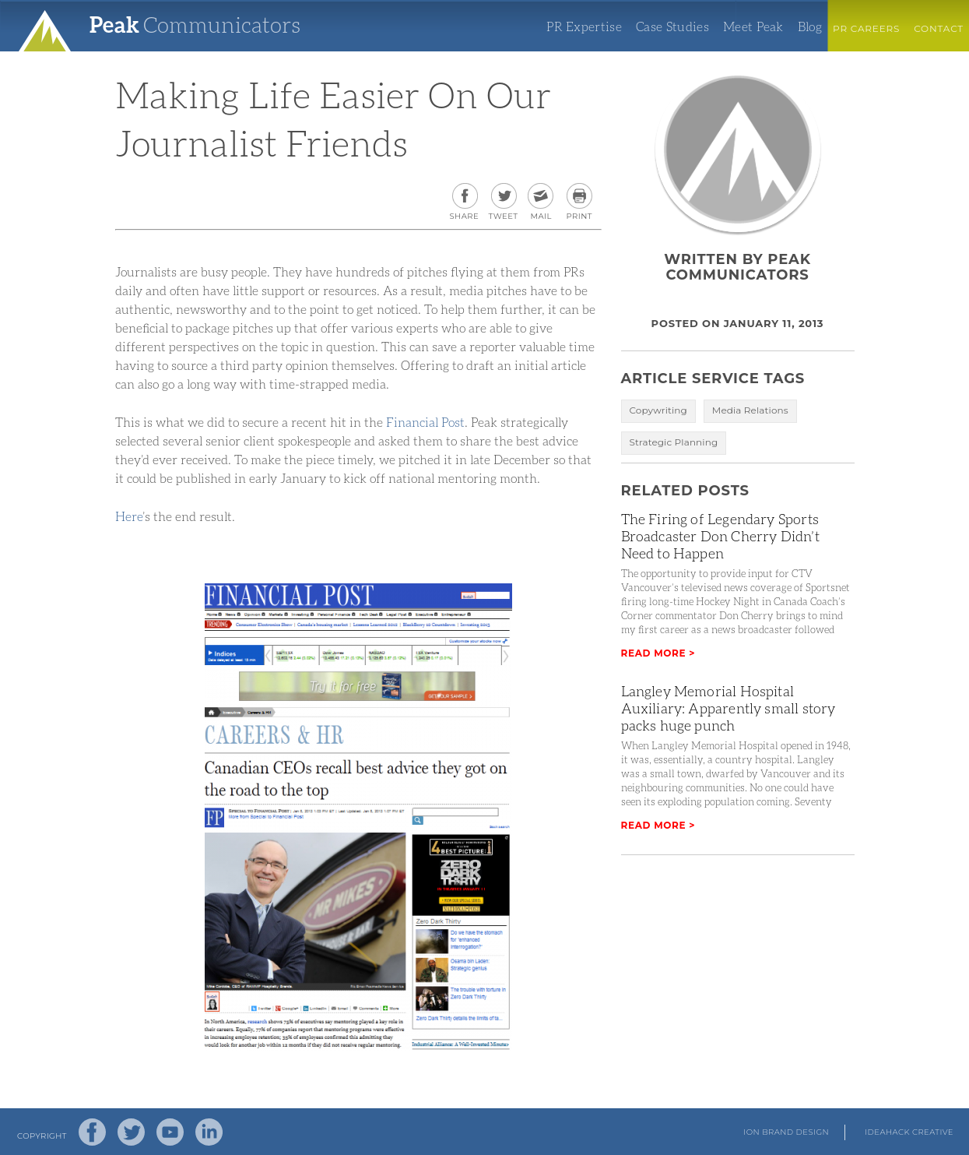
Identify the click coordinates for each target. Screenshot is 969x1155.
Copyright (42, 1136)
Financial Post (425, 421)
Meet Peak (753, 26)
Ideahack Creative (909, 1132)
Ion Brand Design (786, 1132)
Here (128, 516)
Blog (810, 26)
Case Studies (672, 26)
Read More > (658, 653)
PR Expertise (584, 26)
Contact (939, 28)
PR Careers (866, 28)
